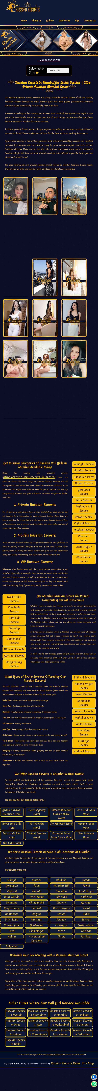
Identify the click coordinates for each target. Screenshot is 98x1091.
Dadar (86, 903)
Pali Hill (36, 932)
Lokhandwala (86, 949)
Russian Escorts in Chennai (82, 1046)
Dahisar (86, 954)
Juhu (37, 909)
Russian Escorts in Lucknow (60, 1056)
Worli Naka (37, 920)
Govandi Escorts (14, 679)
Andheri (61, 943)
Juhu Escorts (84, 524)
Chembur (61, 915)
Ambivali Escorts (14, 643)
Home (23, 20)
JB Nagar (61, 949)
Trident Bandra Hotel (36, 859)
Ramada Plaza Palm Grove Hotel (61, 859)
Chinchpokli (36, 926)
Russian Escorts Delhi (65, 1087)
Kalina (12, 960)
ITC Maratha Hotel (36, 849)
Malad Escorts (84, 741)
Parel (12, 954)
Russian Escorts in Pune (16, 1046)
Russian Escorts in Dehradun (82, 1056)
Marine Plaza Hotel (86, 849)
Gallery (50, 20)
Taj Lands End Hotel (11, 859)
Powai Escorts (83, 540)
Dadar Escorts (84, 507)
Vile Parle (61, 920)
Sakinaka (12, 970)
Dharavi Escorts (14, 673)
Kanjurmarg (12, 932)
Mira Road (11, 943)
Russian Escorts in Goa (38, 1046)
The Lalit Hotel (12, 867)
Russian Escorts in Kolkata (82, 1037)
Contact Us (89, 20)
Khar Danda (11, 920)
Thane (61, 960)
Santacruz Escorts (83, 726)
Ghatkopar (36, 949)
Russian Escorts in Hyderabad (60, 1046)
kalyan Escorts (84, 735)
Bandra (36, 903)
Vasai (86, 932)
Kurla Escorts (84, 748)
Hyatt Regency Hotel (37, 836)
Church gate (12, 949)
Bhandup (11, 926)
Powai (86, 909)
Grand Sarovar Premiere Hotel (11, 836)
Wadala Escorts (84, 553)
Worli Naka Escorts (14, 623)
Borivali (86, 943)
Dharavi (61, 926)
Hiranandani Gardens (37, 962)
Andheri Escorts (84, 775)
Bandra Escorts (83, 494)
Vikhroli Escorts (84, 547)
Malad (61, 937)
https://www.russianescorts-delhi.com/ (29, 501)
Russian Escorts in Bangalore (38, 1037)
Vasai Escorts (84, 718)
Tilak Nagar (36, 954)
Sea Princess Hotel (86, 859)
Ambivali (86, 920)
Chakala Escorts (84, 500)
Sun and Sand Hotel (86, 836)
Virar (61, 954)
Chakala (61, 903)
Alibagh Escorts (84, 488)
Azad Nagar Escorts (84, 572)
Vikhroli (12, 915)
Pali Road (86, 960)
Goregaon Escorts (84, 515)
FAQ (77, 20)
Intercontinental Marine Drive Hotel (61, 838)
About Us (36, 20)
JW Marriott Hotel (61, 847)
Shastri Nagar (61, 932)
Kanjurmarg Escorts (14, 688)
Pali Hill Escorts (84, 701)
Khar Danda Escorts (84, 583)
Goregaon (12, 909)
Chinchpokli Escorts (14, 664)
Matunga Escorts (84, 766)
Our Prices (64, 20)
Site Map (88, 1087)
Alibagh (12, 903)
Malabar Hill (61, 909)
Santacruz (11, 937)
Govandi (86, 926)
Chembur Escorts (84, 562)
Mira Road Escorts (83, 756)
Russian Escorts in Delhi (16, 1066)
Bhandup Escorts (14, 654)
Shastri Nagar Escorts (84, 709)
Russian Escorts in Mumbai (60, 1037)
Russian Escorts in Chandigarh (38, 1056)
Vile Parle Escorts (14, 633)
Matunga (36, 943)
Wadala (36, 915)
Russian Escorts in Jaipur (16, 1056)
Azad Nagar (86, 915)
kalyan (36, 937)
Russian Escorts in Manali (16, 1037)
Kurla (86, 937)
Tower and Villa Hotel (11, 849)
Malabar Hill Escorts (84, 532)
